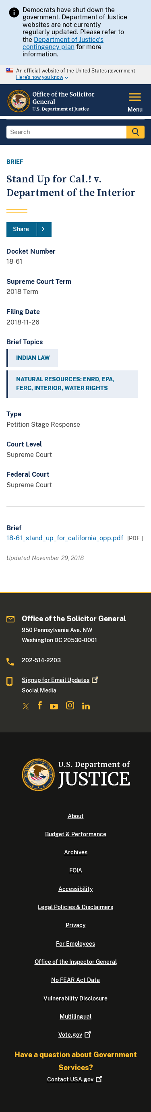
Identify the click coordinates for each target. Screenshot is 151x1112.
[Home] (50, 111)
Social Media (39, 690)
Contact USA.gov (75, 1079)
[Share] (29, 229)
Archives (75, 852)
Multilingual (75, 1016)
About (76, 816)
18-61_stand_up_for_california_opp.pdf (65, 538)
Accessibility (75, 889)
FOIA (75, 870)
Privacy (76, 925)
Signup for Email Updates (61, 680)
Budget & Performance (75, 834)
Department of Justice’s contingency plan (63, 43)
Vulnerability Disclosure (75, 998)
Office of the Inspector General (76, 962)
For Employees (75, 943)
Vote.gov (75, 1034)
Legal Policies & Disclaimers (75, 907)
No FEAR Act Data (75, 980)
